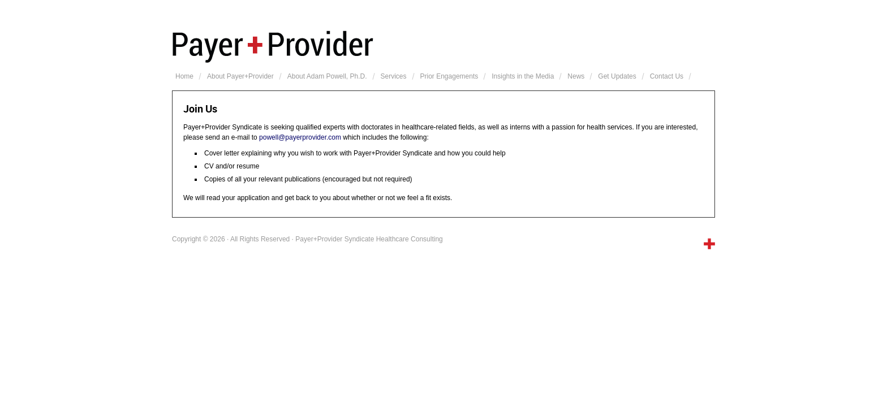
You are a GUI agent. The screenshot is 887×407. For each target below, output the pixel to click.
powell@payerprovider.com (300, 137)
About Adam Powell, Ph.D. (327, 76)
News (575, 76)
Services (394, 76)
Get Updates (617, 76)
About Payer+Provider (240, 76)
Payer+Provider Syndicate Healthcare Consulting (443, 45)
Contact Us (666, 76)
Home (184, 76)
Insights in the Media (523, 76)
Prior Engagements (449, 76)
